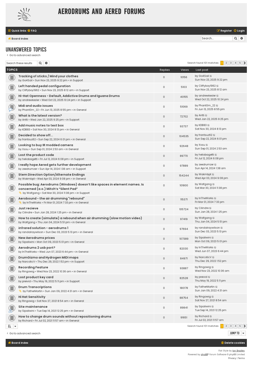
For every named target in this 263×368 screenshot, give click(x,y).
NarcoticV (28, 261)
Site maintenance (33, 307)
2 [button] (226, 62)
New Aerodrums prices (36, 238)
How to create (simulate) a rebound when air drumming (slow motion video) (80, 218)
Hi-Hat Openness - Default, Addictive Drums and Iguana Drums (69, 96)
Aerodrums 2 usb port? (36, 248)
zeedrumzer (29, 169)
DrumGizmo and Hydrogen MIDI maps (48, 257)
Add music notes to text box (41, 125)
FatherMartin (35, 291)
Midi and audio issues (35, 106)
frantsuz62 (29, 139)
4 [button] (235, 62)
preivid (26, 281)
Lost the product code (36, 155)
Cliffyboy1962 (30, 90)
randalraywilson (32, 232)
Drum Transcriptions (35, 287)
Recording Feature (33, 267)
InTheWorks (34, 202)
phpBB (204, 354)
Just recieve (28, 208)
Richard (27, 320)
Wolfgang (33, 193)
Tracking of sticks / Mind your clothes (48, 76)
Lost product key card (35, 277)
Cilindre (27, 212)
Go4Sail (27, 80)
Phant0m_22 (30, 110)
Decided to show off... (35, 135)
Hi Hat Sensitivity (31, 297)
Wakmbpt (28, 178)
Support (78, 80)
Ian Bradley (238, 350)
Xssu (25, 149)
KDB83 (26, 129)
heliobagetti (29, 159)
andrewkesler (30, 100)
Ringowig (28, 271)
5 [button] (240, 62)
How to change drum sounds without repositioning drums (64, 316)
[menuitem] (31, 31)
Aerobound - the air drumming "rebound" (51, 198)
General (81, 110)
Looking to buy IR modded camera (45, 145)
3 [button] (231, 62)
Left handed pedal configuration (44, 86)
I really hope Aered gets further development (54, 165)
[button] (245, 63)
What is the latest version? (40, 115)
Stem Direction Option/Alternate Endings (51, 174)
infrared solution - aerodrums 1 (43, 228)
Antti (25, 119)
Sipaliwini (28, 242)
